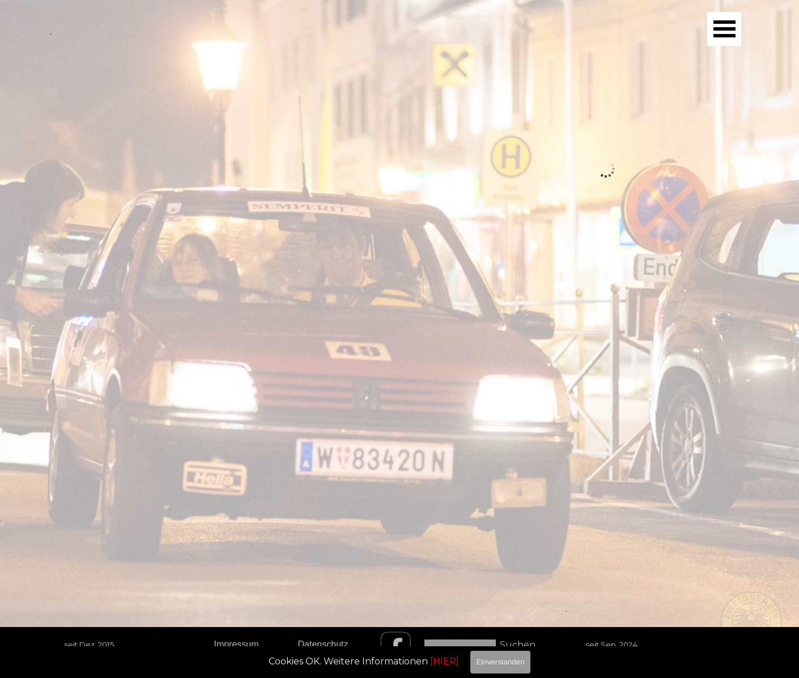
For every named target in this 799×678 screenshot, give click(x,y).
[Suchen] (460, 645)
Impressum (236, 644)
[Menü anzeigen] (724, 29)
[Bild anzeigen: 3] (606, 312)
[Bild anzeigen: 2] (511, 312)
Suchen (518, 644)
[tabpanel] (606, 493)
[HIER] (444, 661)
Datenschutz (323, 644)
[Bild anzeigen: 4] (701, 312)
